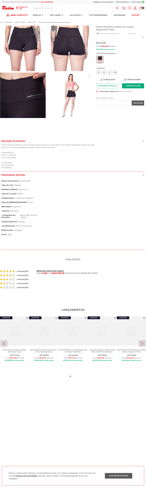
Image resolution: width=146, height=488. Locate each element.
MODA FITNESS (20, 22)
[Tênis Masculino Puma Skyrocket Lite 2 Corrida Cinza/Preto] (73, 343)
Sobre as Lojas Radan (103, 2)
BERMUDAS (32, 22)
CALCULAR (138, 103)
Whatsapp (136, 2)
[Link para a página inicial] (2, 22)
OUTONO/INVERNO (98, 15)
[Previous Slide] (4, 343)
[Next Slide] (142, 343)
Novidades (119, 15)
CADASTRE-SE (57, 273)
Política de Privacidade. (26, 476)
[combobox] (76, 8)
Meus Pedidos (122, 2)
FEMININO (8, 22)
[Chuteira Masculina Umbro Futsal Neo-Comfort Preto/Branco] (102, 343)
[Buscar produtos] (117, 8)
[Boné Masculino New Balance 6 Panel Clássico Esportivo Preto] (131, 343)
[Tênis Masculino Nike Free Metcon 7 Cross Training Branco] (43, 343)
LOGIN (44, 273)
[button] (124, 8)
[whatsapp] (143, 37)
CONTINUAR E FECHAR (118, 476)
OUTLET (136, 15)
